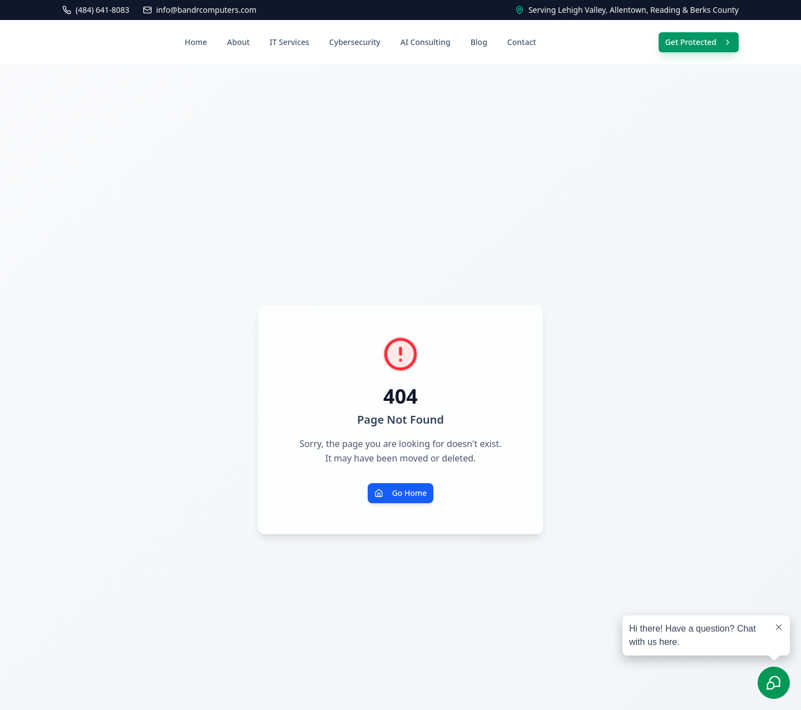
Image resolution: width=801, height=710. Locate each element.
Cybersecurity (354, 42)
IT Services (289, 42)
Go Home (400, 493)
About (238, 42)
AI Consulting (425, 42)
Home (196, 42)
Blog (479, 42)
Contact (521, 42)
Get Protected (698, 42)
